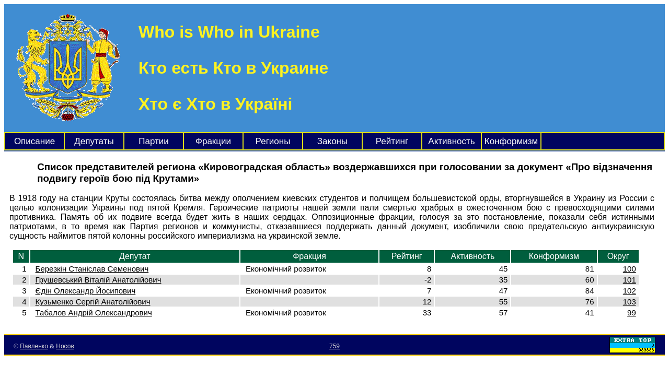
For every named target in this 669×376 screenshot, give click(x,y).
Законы (332, 141)
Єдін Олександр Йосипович (86, 290)
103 (629, 301)
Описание (34, 141)
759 (334, 346)
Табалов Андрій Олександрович (94, 312)
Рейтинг (392, 141)
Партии (154, 141)
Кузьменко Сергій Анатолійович (93, 301)
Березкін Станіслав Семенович (92, 268)
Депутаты (93, 141)
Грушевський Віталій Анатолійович (99, 279)
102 (629, 290)
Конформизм (511, 141)
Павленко (34, 346)
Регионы (273, 141)
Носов (65, 346)
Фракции (213, 141)
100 (629, 268)
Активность (451, 141)
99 (631, 312)
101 (629, 279)
